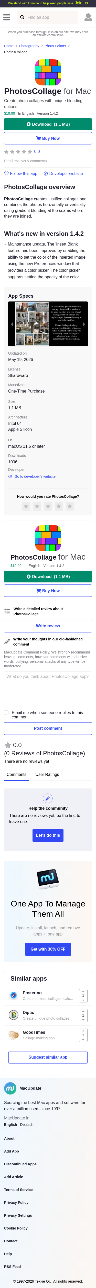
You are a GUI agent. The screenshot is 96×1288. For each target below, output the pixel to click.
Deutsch (26, 1124)
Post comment (48, 728)
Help (8, 1254)
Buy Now (48, 138)
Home (9, 46)
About (9, 1138)
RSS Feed (12, 1266)
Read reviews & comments (25, 161)
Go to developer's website (32, 476)
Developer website (63, 174)
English (10, 1124)
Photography (29, 46)
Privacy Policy (16, 1202)
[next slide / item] (84, 323)
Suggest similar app (47, 1057)
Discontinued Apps (20, 1164)
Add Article (13, 1177)
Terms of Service (18, 1189)
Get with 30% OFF (47, 949)
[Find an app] (21, 17)
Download (48, 124)
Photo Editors (55, 46)
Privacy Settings (18, 1215)
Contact (10, 1241)
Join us (81, 3)
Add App (11, 1151)
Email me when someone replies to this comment (47, 714)
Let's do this (48, 835)
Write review (48, 626)
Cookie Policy (16, 1228)
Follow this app (20, 174)
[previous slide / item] (11, 323)
